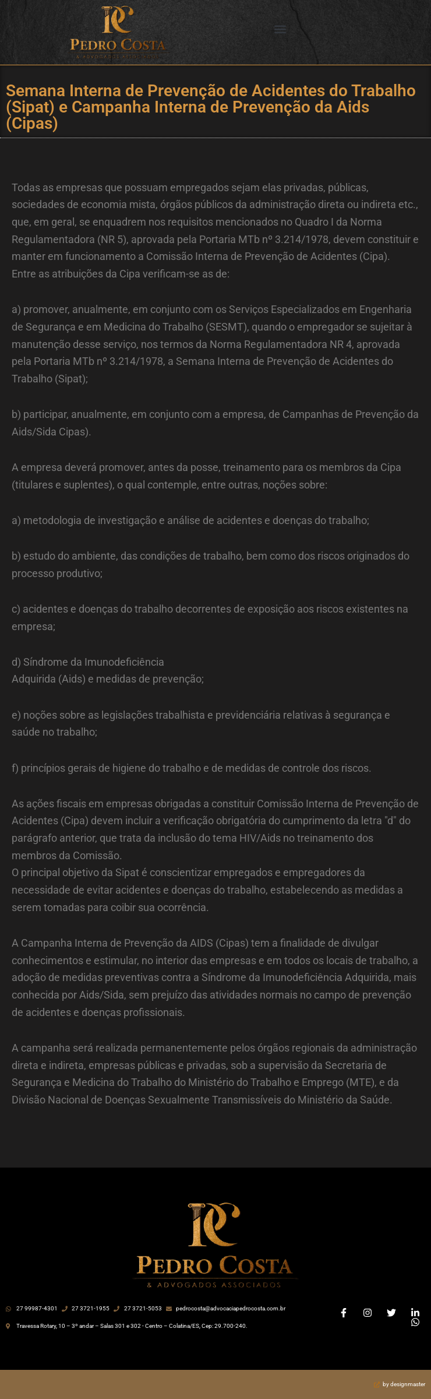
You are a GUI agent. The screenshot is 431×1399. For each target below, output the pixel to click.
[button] (280, 29)
